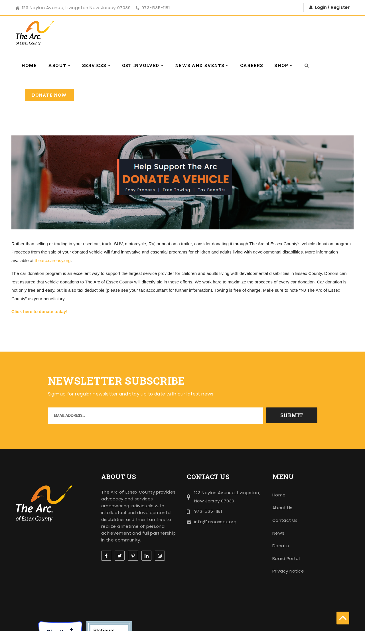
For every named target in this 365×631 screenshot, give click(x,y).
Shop (283, 65)
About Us (282, 508)
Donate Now (49, 95)
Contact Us (285, 520)
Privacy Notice (288, 571)
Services (96, 65)
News (278, 533)
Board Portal (286, 558)
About (59, 65)
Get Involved (143, 65)
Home (29, 65)
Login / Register (332, 7)
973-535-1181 (155, 8)
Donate (280, 546)
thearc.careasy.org (53, 260)
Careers (251, 65)
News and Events (202, 65)
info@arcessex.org (215, 522)
